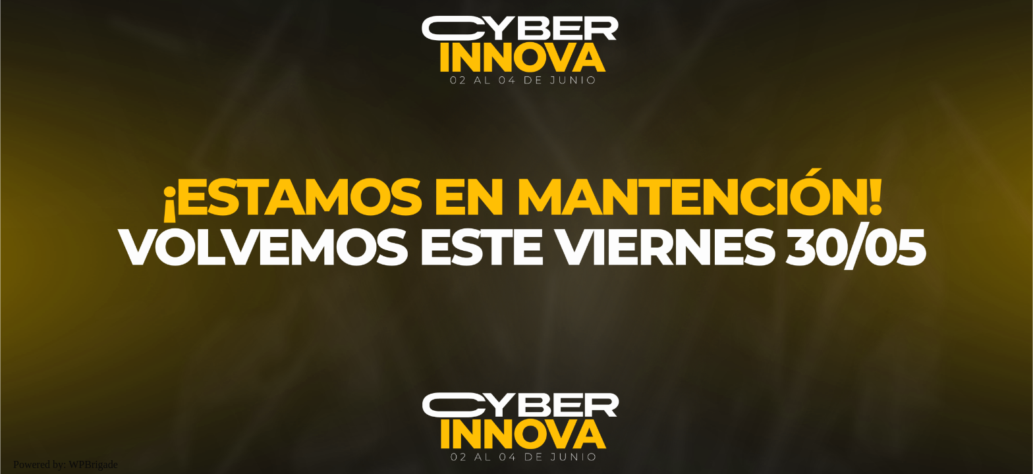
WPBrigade (93, 464)
